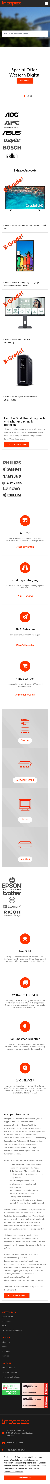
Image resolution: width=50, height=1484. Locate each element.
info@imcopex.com (15, 1443)
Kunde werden (8, 1368)
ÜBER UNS (6, 1338)
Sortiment (30, 1160)
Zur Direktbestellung (17, 445)
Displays (25, 819)
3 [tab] (31, 96)
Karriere (5, 1356)
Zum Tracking (25, 596)
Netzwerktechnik (25, 780)
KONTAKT (6, 1363)
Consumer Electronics (24, 1122)
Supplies (25, 859)
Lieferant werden (9, 1372)
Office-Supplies (34, 1132)
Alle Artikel (25, 81)
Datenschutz (7, 1317)
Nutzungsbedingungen (12, 1330)
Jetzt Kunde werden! (17, 1296)
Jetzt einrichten (25, 547)
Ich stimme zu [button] (25, 1478)
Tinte (32, 1165)
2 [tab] (28, 96)
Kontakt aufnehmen (11, 1377)
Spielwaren (9, 1138)
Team (4, 1347)
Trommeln (13, 1168)
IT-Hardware (31, 1119)
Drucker (25, 740)
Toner (38, 1165)
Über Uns (6, 1342)
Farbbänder (24, 1168)
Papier (36, 1168)
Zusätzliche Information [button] (13, 1472)
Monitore (28, 1171)
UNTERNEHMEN (9, 1312)
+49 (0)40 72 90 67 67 (16, 1450)
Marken (17, 1154)
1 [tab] (24, 96)
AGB (4, 1326)
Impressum (6, 1321)
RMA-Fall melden (25, 645)
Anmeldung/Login (25, 695)
